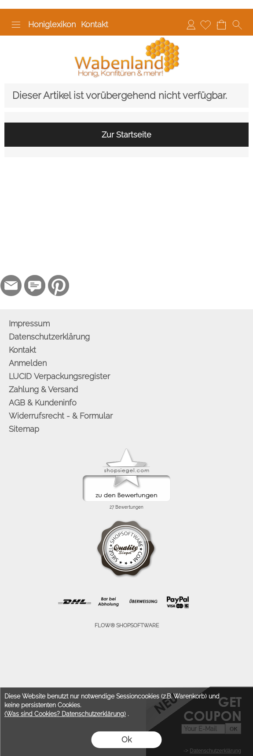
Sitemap (24, 429)
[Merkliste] (205, 24)
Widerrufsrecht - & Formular (61, 415)
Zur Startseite (126, 134)
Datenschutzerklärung (49, 336)
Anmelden (191, 24)
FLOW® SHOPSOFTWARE (127, 625)
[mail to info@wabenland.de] (11, 286)
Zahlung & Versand (43, 389)
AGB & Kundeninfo (43, 402)
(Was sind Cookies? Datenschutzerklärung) (65, 713)
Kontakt (94, 24)
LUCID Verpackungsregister (59, 376)
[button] (16, 24)
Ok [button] (126, 739)
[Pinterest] (59, 286)
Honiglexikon (52, 24)
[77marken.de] (35, 286)
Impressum (29, 323)
